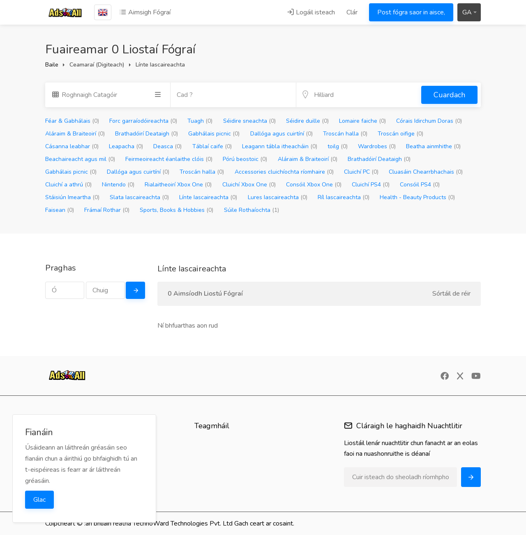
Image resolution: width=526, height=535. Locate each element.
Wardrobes (377, 146)
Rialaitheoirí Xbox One (178, 184)
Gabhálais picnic (214, 134)
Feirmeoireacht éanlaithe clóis (168, 159)
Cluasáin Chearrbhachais (426, 172)
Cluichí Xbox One (249, 184)
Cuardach (449, 95)
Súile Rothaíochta (251, 210)
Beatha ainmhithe (433, 146)
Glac (39, 499)
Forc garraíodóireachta (143, 121)
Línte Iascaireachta (208, 197)
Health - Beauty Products (417, 197)
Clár (352, 12)
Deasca (167, 146)
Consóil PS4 (420, 184)
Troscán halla (345, 134)
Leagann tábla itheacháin (279, 146)
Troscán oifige (400, 134)
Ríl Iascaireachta (343, 197)
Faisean (59, 210)
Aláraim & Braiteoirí (75, 134)
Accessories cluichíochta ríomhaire (284, 172)
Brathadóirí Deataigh (146, 134)
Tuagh (199, 121)
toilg (338, 146)
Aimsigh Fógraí (145, 12)
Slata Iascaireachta (139, 197)
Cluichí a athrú (68, 184)
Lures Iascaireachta (277, 197)
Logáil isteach (311, 12)
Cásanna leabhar (72, 146)
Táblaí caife (212, 146)
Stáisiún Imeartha (72, 197)
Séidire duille (307, 121)
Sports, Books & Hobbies (176, 210)
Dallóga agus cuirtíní (281, 134)
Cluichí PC (361, 172)
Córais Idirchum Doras (429, 121)
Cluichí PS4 (371, 184)
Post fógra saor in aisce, (411, 12)
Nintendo (118, 184)
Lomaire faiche (362, 121)
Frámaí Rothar (106, 210)
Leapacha (126, 146)
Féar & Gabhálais (72, 121)
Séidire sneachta (249, 121)
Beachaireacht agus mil (80, 159)
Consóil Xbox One (313, 184)
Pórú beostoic (245, 159)
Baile (51, 65)
